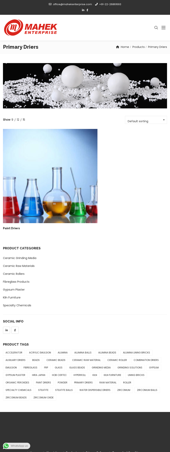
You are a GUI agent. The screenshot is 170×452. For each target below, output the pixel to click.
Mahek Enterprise (40, 445)
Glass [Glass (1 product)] (58, 325)
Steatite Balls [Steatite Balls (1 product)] (64, 348)
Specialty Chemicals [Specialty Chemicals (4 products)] (18, 348)
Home (125, 47)
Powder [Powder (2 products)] (62, 340)
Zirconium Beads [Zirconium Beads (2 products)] (16, 355)
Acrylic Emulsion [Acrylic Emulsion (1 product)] (40, 310)
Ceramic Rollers (14, 232)
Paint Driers (11, 186)
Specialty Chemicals (17, 263)
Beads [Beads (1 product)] (36, 318)
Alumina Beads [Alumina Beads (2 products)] (107, 310)
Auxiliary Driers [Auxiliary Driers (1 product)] (16, 318)
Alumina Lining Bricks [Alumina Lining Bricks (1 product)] (136, 310)
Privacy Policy (95, 411)
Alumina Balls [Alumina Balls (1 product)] (83, 310)
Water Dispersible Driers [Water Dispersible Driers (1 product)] (94, 348)
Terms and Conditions (127, 411)
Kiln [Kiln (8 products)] (95, 333)
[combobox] (146, 120)
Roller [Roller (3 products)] (127, 340)
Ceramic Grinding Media (19, 216)
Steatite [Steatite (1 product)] (43, 348)
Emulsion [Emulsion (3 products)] (11, 325)
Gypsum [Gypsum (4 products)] (154, 325)
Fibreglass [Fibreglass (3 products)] (30, 325)
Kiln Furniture (12, 255)
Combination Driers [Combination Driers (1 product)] (146, 318)
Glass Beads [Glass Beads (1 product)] (77, 325)
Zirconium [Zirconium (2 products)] (123, 348)
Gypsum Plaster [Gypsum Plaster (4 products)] (15, 333)
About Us (52, 411)
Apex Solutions (157, 445)
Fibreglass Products (16, 240)
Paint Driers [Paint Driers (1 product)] (43, 340)
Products (138, 47)
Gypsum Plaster (14, 248)
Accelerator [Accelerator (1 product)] (14, 310)
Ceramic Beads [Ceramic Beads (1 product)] (55, 318)
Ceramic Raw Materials (19, 224)
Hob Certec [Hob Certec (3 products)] (59, 333)
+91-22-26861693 (108, 4)
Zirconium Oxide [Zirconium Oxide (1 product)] (43, 355)
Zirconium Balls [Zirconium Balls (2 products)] (147, 348)
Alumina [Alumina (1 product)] (63, 310)
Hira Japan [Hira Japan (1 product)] (38, 333)
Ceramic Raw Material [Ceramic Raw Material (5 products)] (86, 318)
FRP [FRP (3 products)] (46, 325)
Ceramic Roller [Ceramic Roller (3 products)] (117, 318)
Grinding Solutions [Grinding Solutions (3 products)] (129, 325)
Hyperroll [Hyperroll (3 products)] (80, 333)
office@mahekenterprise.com (70, 4)
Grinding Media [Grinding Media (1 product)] (101, 325)
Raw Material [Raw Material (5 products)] (107, 340)
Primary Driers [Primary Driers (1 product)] (83, 340)
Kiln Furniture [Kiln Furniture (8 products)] (112, 333)
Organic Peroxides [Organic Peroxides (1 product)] (17, 340)
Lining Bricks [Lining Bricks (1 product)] (136, 333)
